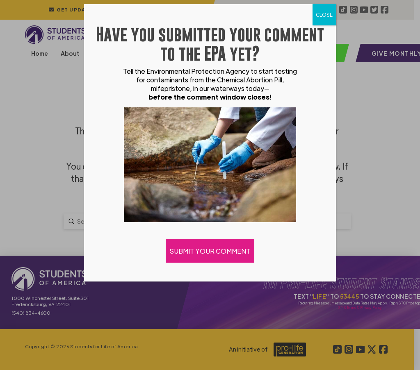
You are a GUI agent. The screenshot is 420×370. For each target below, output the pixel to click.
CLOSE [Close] (324, 14)
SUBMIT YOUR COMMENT (210, 251)
